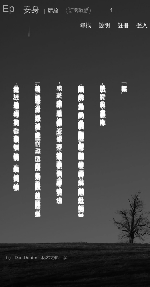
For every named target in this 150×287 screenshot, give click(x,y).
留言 (67, 257)
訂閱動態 (78, 10)
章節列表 (45, 265)
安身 (31, 9)
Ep (8, 8)
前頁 (117, 265)
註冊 (123, 25)
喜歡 (90, 257)
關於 (15, 249)
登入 (142, 25)
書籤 (73, 266)
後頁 (101, 265)
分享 (15, 257)
